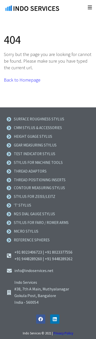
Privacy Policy (63, 333)
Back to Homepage (22, 80)
